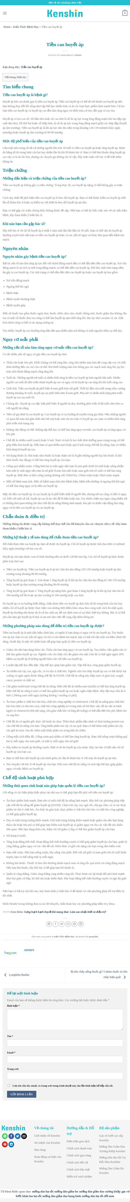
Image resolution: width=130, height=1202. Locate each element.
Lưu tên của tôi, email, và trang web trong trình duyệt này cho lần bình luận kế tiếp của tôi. (63, 1085)
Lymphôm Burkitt (16, 974)
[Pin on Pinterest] (75, 924)
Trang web (13, 1069)
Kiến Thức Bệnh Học (26, 26)
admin (78, 55)
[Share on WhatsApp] (49, 924)
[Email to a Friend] (68, 924)
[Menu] (5, 13)
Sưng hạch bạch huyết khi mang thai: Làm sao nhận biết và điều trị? (65, 911)
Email (11, 1052)
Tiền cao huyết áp (31, 67)
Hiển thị (21, 77)
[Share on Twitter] (62, 924)
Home (7, 26)
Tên (10, 1036)
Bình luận (13, 1005)
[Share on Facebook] (55, 924)
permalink (93, 936)
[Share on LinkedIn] (81, 924)
